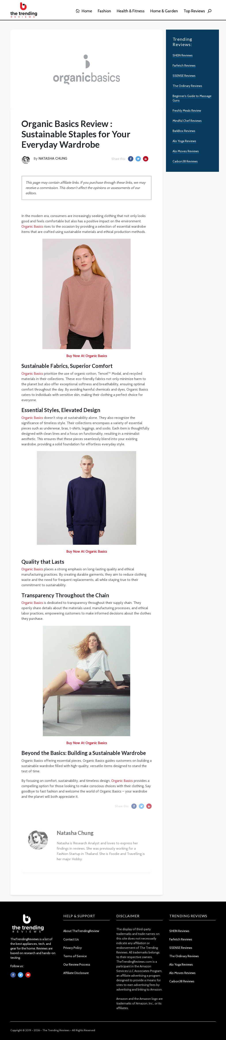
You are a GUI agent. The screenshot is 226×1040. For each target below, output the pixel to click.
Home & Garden (164, 11)
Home (84, 11)
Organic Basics (32, 226)
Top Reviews (194, 11)
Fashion (104, 11)
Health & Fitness (131, 11)
